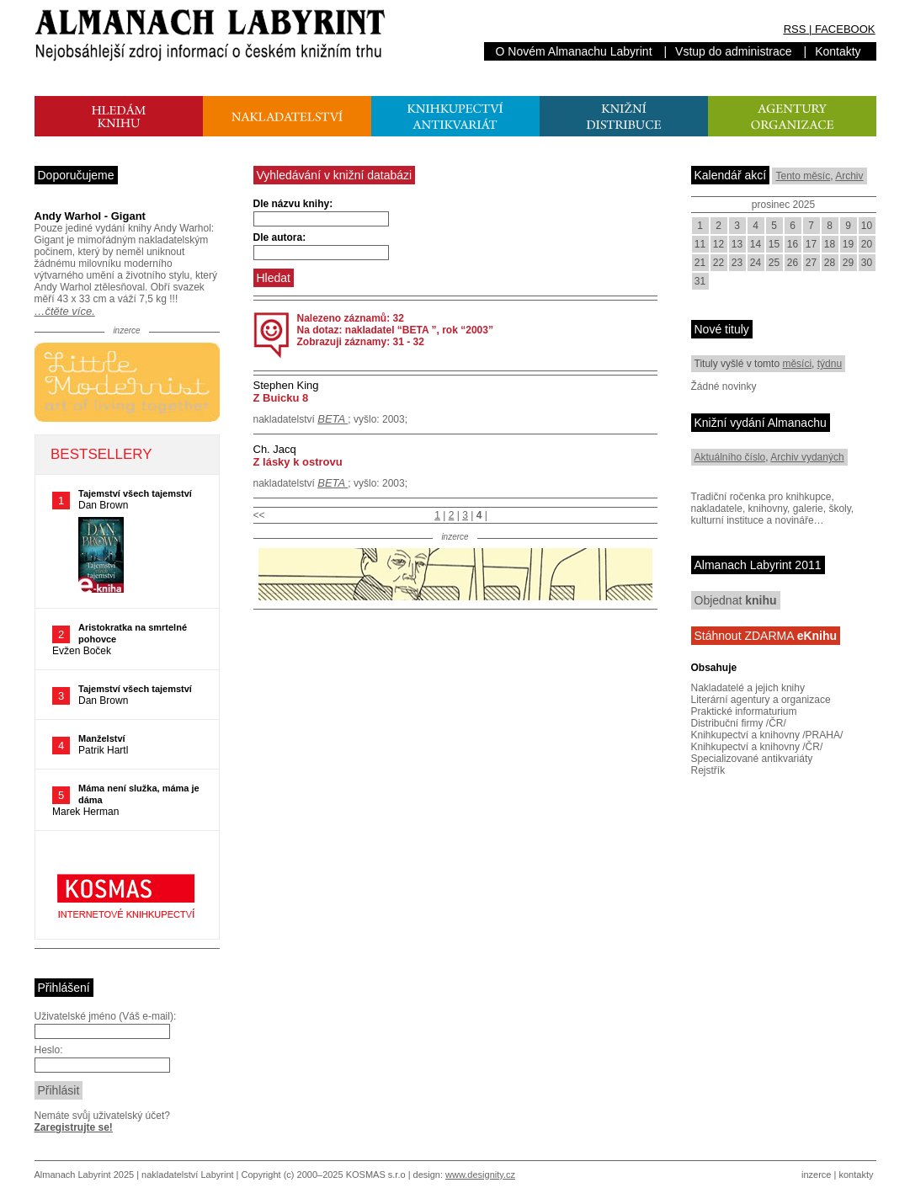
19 (848, 244)
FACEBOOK (845, 29)
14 (755, 244)
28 (829, 263)
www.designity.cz (480, 1174)
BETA (332, 419)
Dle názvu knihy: (293, 204)
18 (829, 244)
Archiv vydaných (806, 457)
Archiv (849, 176)
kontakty (855, 1174)
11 (699, 244)
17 (811, 244)
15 (774, 244)
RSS (795, 29)
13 (737, 244)
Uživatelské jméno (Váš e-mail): (106, 1016)
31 (699, 281)
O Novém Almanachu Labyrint (574, 51)
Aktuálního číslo (730, 457)
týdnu (829, 364)
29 (848, 263)
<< (259, 515)
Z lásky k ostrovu (298, 461)
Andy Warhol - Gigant (90, 216)
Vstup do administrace (733, 51)
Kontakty (837, 51)
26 (792, 263)
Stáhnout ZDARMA (766, 635)
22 (718, 263)
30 (866, 263)
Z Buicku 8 (281, 398)
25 (774, 263)
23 (737, 263)
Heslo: (49, 1050)
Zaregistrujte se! (74, 1127)
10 (866, 226)
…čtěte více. (65, 311)
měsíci (797, 364)
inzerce (816, 1174)
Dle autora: (279, 237)
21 (699, 263)
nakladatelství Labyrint (187, 1174)
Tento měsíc (802, 176)
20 (866, 244)
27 (811, 263)
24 (755, 263)
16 (792, 244)
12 (718, 244)
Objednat (735, 600)
